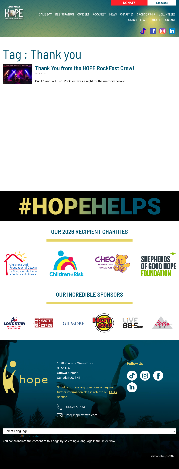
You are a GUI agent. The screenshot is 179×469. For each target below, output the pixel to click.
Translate (29, 436)
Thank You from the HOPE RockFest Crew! (84, 67)
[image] (90, 206)
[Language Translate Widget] (89, 431)
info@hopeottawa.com (81, 415)
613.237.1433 (75, 407)
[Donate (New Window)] (129, 3)
